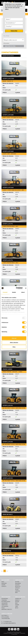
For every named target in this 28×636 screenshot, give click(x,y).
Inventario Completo (6, 609)
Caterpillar (18, 598)
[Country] (14, 26)
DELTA (16, 634)
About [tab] (23, 292)
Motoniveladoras (5, 601)
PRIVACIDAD (22, 633)
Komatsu (17, 600)
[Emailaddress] (14, 23)
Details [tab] (14, 292)
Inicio (2, 581)
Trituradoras (4, 606)
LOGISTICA (17, 591)
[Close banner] (25, 288)
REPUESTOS (17, 586)
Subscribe (14, 31)
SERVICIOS (17, 587)
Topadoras (4, 600)
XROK (16, 592)
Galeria (3, 584)
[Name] (14, 19)
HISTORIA (17, 581)
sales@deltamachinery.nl (9, 623)
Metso (16, 607)
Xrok (16, 603)
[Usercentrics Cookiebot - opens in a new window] (16, 288)
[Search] (13, 39)
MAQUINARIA (18, 583)
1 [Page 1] (4, 571)
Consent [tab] (5, 292)
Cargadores (4, 603)
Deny (14, 346)
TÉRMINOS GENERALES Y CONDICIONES (11, 633)
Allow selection (14, 342)
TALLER (16, 589)
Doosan (17, 601)
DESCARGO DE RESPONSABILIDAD (14, 632)
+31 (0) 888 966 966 (7, 621)
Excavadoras (4, 598)
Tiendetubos (4, 604)
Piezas (3, 607)
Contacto (3, 586)
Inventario (4, 583)
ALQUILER (17, 584)
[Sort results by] (11, 56)
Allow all (14, 338)
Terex (16, 606)
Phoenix (17, 604)
